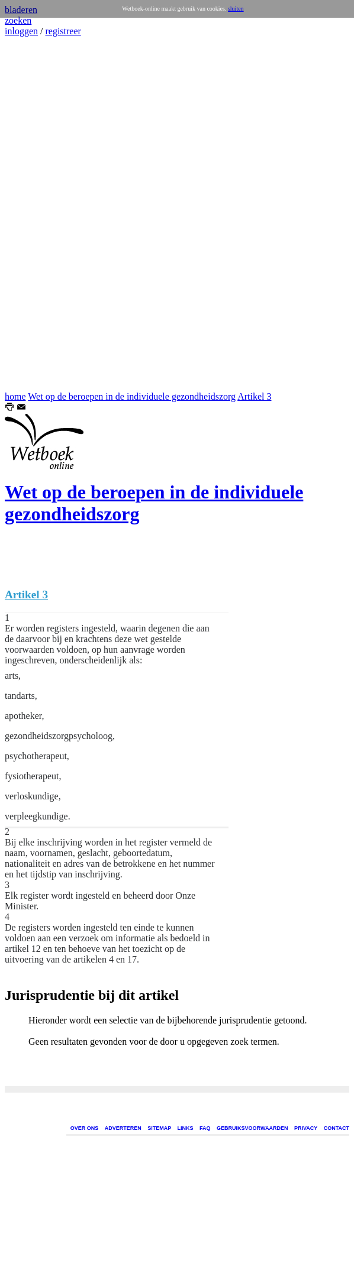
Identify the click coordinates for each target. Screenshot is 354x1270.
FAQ (205, 1128)
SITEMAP (159, 1128)
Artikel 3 (254, 396)
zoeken (18, 20)
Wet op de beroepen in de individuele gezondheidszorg (132, 396)
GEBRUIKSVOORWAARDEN (252, 1128)
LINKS (186, 1128)
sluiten (236, 8)
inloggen (21, 31)
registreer (63, 31)
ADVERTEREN (123, 1128)
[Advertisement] (40, 214)
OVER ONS (84, 1128)
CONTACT (336, 1128)
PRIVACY (305, 1128)
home (15, 396)
